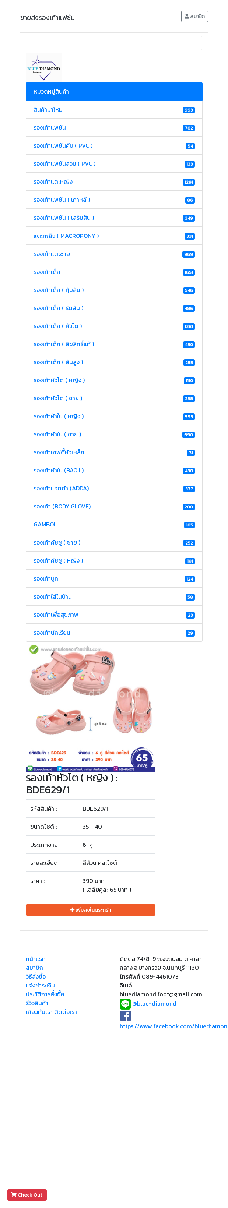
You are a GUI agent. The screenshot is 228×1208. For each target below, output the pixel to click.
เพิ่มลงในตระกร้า (90, 910)
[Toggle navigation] (192, 43)
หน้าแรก (36, 958)
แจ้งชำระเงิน (40, 985)
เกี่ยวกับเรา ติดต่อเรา (51, 1011)
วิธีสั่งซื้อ (36, 976)
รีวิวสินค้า (37, 1003)
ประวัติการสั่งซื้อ (45, 994)
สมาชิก (195, 16)
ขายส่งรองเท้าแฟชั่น (47, 17)
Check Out (27, 1195)
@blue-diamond (154, 1003)
